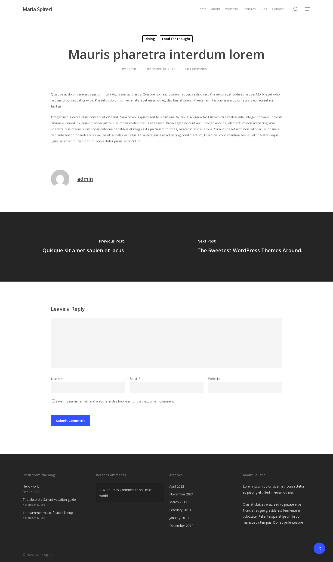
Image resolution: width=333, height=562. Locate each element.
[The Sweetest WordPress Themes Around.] (249, 247)
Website (214, 378)
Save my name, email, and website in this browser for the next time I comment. (115, 401)
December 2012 (181, 525)
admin (131, 69)
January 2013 (179, 518)
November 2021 (181, 494)
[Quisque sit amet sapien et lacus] (83, 247)
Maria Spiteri (37, 9)
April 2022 (176, 486)
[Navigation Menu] (308, 9)
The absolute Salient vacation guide (49, 499)
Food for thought (176, 39)
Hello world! (31, 486)
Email (135, 378)
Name (57, 378)
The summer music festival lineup (48, 512)
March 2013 (178, 502)
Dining (150, 39)
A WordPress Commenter (118, 490)
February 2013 (180, 510)
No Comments (196, 69)
